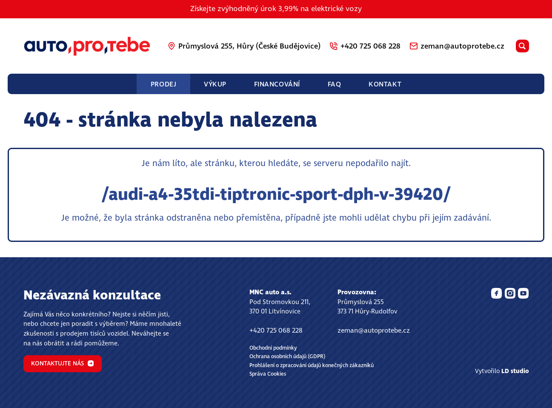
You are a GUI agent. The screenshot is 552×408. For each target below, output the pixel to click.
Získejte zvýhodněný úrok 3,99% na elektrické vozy (276, 9)
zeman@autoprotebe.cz (373, 330)
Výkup (215, 84)
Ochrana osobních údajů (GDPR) (287, 356)
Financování (277, 84)
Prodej (163, 84)
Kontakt (385, 84)
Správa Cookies (267, 374)
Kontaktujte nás (62, 363)
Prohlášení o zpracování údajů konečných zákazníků (311, 365)
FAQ (334, 84)
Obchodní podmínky (273, 348)
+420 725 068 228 (276, 330)
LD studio (515, 371)
